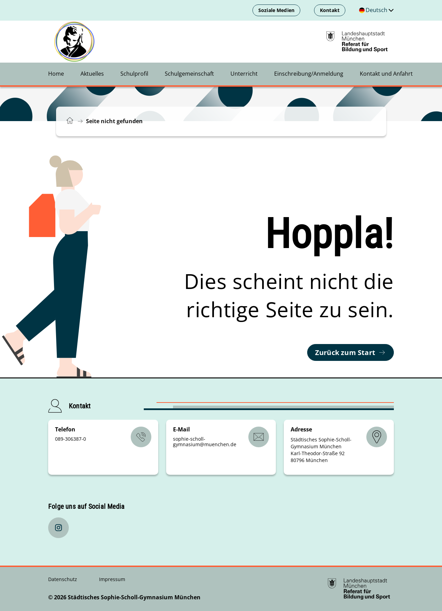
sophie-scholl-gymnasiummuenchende (204, 442)
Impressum (112, 579)
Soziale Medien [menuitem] (276, 10)
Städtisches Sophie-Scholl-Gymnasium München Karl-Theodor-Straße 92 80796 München (321, 449)
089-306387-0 (70, 439)
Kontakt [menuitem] (329, 10)
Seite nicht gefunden (114, 121)
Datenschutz (63, 579)
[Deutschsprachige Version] (376, 10)
